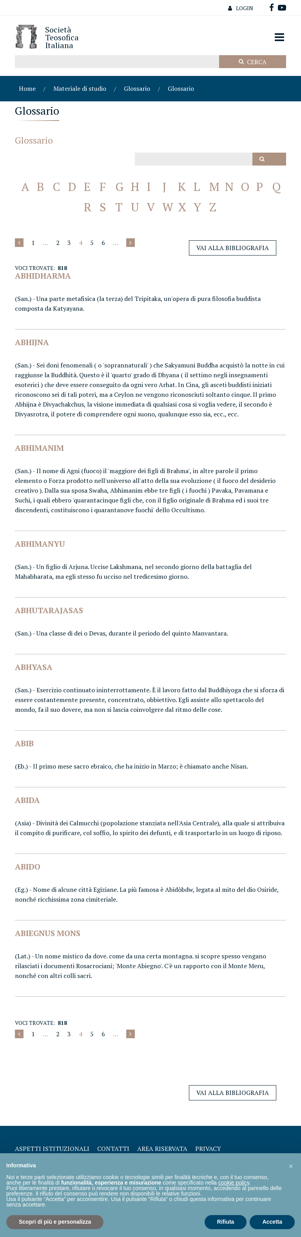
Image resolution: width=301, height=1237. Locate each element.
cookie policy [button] (233, 1182)
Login (238, 8)
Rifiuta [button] (225, 1222)
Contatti (113, 1148)
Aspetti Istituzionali (52, 1148)
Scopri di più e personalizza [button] (55, 1222)
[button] (291, 1166)
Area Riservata (162, 1148)
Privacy (208, 1148)
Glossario (137, 88)
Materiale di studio (79, 88)
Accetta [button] (272, 1222)
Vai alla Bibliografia (232, 247)
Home (27, 88)
